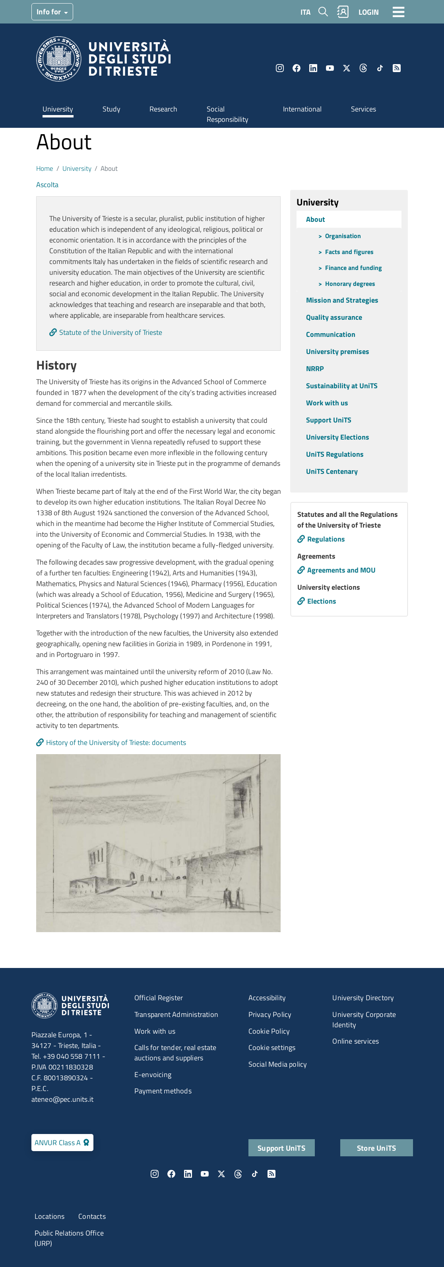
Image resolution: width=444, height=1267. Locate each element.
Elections (321, 601)
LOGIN (369, 12)
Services (363, 109)
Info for (49, 11)
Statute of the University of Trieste (110, 332)
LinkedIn (313, 68)
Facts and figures (349, 251)
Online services (355, 1041)
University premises (337, 351)
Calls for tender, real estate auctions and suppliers (175, 1052)
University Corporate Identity (364, 1019)
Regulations (326, 539)
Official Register (158, 997)
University (58, 109)
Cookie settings (272, 1047)
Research (163, 109)
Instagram (280, 68)
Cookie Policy (269, 1031)
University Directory (363, 997)
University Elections (337, 437)
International (302, 109)
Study (111, 109)
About (315, 219)
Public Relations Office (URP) (69, 1238)
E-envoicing (152, 1074)
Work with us (327, 402)
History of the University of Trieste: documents (116, 742)
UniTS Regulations (335, 454)
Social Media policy (277, 1064)
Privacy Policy (270, 1014)
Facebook (296, 68)
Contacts (92, 1216)
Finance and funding (353, 267)
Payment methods (163, 1090)
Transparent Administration (176, 1014)
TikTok (380, 68)
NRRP (315, 368)
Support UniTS (328, 420)
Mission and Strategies (342, 300)
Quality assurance (334, 317)
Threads (363, 68)
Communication (330, 334)
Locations (50, 1216)
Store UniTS (376, 1148)
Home (44, 168)
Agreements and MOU (341, 570)
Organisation (343, 235)
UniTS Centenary (332, 471)
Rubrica (342, 11)
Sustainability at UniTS (342, 385)
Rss (397, 68)
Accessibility (267, 997)
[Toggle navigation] (398, 11)
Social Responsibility (227, 114)
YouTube (330, 68)
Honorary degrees (350, 283)
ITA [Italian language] (305, 12)
